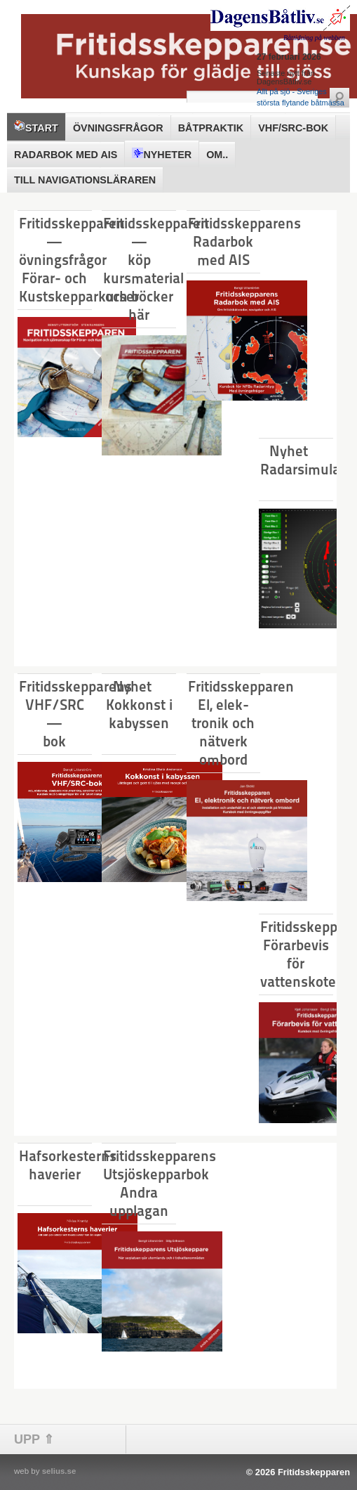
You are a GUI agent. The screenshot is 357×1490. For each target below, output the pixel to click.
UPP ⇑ (34, 1439)
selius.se (59, 1471)
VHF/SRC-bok (293, 128)
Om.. (217, 154)
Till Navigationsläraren (85, 180)
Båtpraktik (211, 128)
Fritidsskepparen (314, 1472)
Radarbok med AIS (65, 154)
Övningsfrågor (118, 128)
